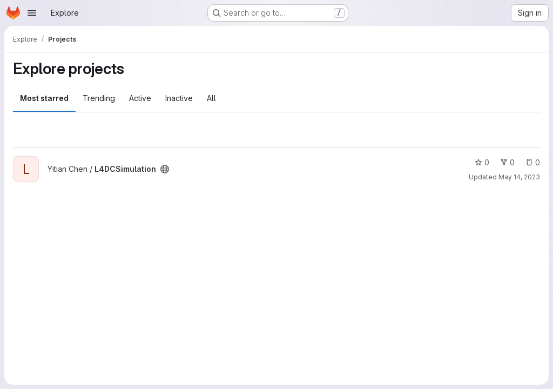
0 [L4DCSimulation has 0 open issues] (532, 162)
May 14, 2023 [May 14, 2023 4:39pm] (519, 177)
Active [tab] (140, 98)
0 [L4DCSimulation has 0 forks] (507, 162)
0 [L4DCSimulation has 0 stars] (482, 162)
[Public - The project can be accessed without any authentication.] (164, 169)
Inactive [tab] (179, 98)
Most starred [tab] (44, 98)
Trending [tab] (99, 98)
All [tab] (211, 98)
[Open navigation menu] (32, 13)
